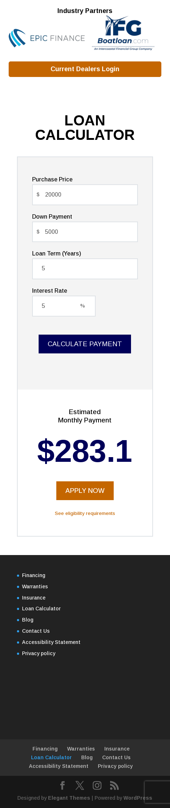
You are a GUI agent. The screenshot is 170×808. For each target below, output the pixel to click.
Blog (27, 620)
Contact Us (36, 631)
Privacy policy (38, 653)
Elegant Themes (69, 798)
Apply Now (85, 490)
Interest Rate (49, 291)
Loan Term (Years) (56, 253)
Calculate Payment (85, 344)
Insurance (33, 598)
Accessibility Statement (51, 642)
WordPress (137, 798)
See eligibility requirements (85, 513)
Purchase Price (52, 179)
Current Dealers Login (85, 69)
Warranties (35, 586)
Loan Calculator (41, 608)
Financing (33, 575)
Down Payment (52, 217)
